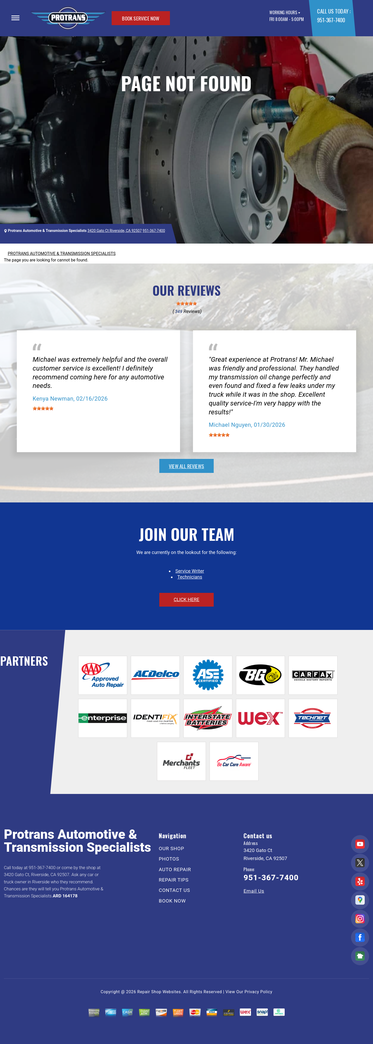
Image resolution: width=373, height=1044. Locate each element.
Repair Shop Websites (159, 991)
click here (186, 599)
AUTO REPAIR (175, 869)
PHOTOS (169, 859)
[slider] (186, 303)
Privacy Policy (258, 991)
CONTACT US (174, 890)
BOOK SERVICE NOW (140, 18)
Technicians (189, 577)
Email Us (253, 891)
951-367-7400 (331, 20)
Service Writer (189, 571)
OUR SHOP (171, 848)
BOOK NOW (172, 901)
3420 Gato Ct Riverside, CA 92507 (115, 231)
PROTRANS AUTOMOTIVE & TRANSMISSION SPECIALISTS (62, 253)
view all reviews (186, 466)
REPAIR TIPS (174, 880)
